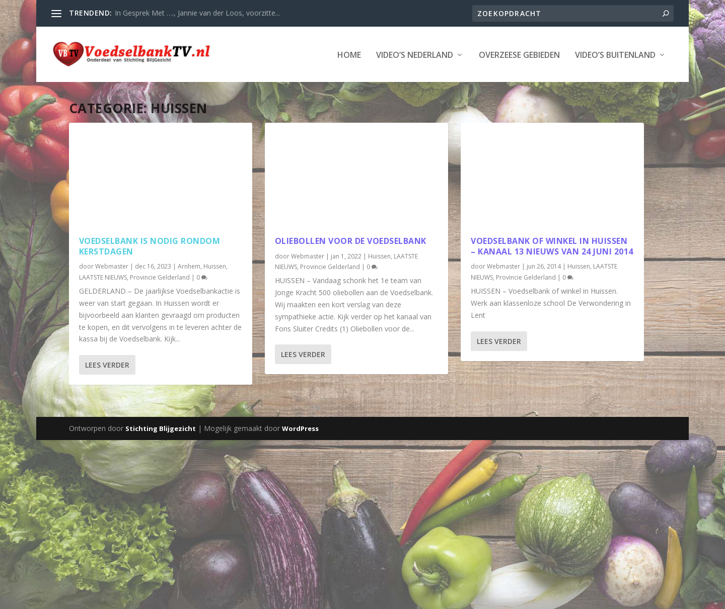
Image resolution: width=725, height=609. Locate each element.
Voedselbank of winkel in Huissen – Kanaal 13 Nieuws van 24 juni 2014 (552, 245)
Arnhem (189, 266)
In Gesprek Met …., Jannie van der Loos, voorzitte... (197, 13)
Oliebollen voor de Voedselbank (350, 239)
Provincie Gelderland (160, 276)
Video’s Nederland (414, 54)
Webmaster (111, 266)
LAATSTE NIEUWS (103, 276)
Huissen (214, 266)
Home (349, 54)
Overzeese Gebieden (519, 54)
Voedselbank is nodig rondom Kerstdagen (150, 245)
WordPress (300, 427)
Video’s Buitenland (615, 54)
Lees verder (107, 364)
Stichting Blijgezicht (160, 427)
